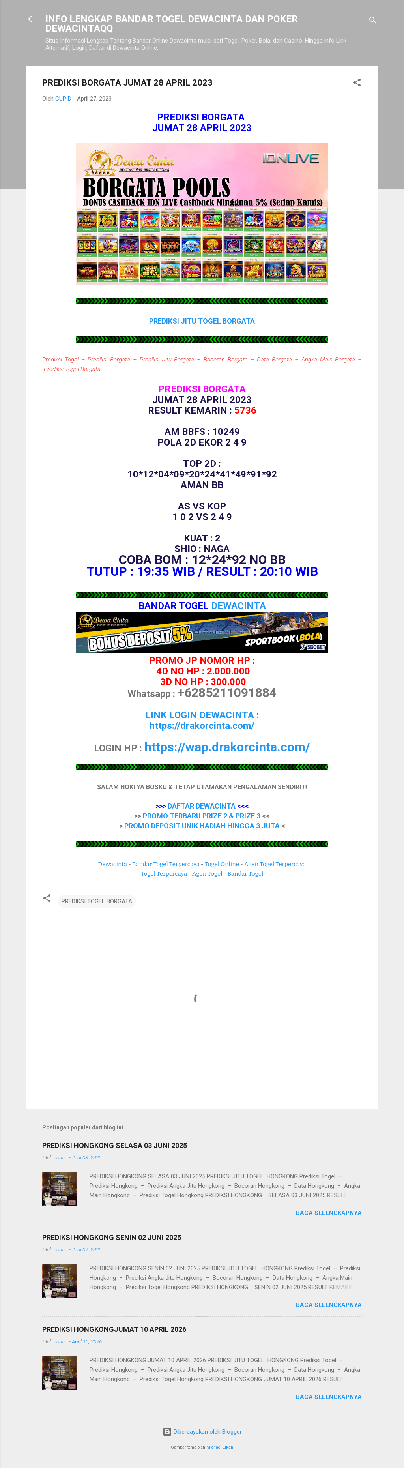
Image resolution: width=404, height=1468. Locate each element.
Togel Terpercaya (164, 873)
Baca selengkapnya (329, 1213)
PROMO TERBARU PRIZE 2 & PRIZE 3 (201, 816)
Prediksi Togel (60, 359)
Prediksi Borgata (109, 359)
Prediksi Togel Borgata (72, 369)
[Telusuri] (373, 21)
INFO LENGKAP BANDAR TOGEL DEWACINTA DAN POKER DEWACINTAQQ (171, 23)
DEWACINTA (238, 605)
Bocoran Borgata (226, 359)
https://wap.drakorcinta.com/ (227, 747)
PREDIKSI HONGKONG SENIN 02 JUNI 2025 (111, 1237)
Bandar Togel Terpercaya (166, 864)
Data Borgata (274, 359)
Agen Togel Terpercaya (275, 864)
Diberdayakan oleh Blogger (202, 1431)
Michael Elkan (219, 1447)
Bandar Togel (245, 873)
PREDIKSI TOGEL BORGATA (97, 901)
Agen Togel (207, 873)
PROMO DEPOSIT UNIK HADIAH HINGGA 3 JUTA (202, 826)
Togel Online (222, 864)
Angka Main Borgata (328, 359)
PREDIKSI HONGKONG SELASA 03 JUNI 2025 (114, 1145)
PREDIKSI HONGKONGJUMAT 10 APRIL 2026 (114, 1329)
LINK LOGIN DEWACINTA (199, 715)
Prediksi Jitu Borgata (167, 359)
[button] (357, 84)
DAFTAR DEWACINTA (202, 806)
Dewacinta (112, 864)
